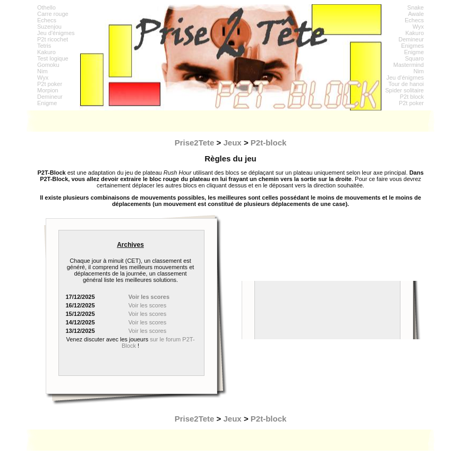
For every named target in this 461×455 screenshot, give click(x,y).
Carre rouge (53, 14)
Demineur (50, 96)
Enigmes (412, 45)
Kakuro (46, 52)
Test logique (53, 58)
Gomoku (48, 65)
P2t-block (269, 142)
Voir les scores (148, 305)
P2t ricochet (52, 39)
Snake (415, 7)
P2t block (412, 96)
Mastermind (409, 65)
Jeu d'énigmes (56, 33)
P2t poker (49, 84)
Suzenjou (49, 26)
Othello (46, 7)
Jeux (233, 142)
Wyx (42, 77)
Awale (416, 14)
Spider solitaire (404, 90)
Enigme (47, 103)
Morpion (47, 90)
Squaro (414, 58)
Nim (42, 71)
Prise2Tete (195, 142)
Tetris (44, 45)
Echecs (46, 20)
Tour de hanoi (406, 84)
